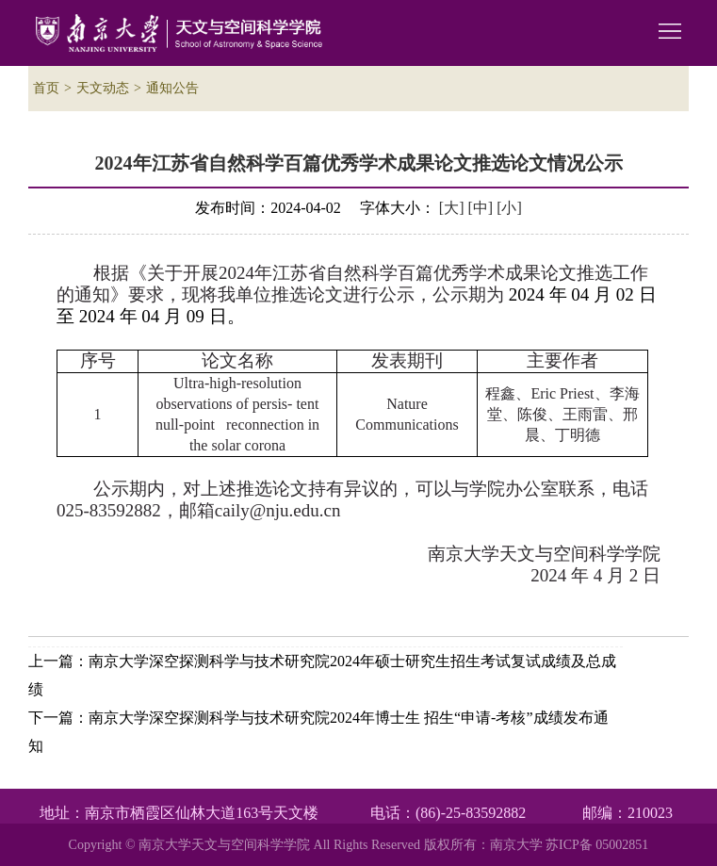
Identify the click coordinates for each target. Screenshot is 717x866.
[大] (451, 208)
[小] (509, 208)
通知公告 (172, 88)
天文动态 (102, 88)
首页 (46, 88)
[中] (481, 208)
